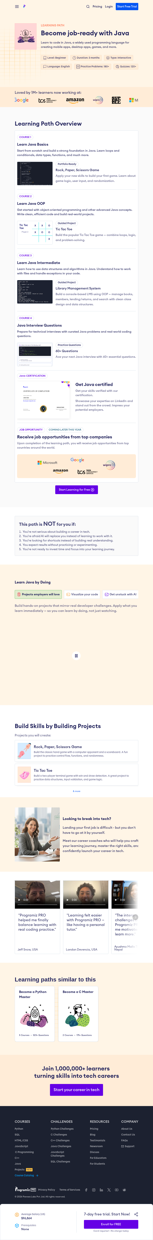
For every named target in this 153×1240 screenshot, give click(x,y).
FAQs (124, 1140)
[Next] (135, 917)
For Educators (98, 1158)
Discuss (94, 1152)
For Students (97, 1164)
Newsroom (96, 1146)
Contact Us (128, 1134)
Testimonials (97, 1140)
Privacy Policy (46, 1190)
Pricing (94, 1129)
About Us (126, 1129)
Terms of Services (69, 1190)
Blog (92, 1134)
